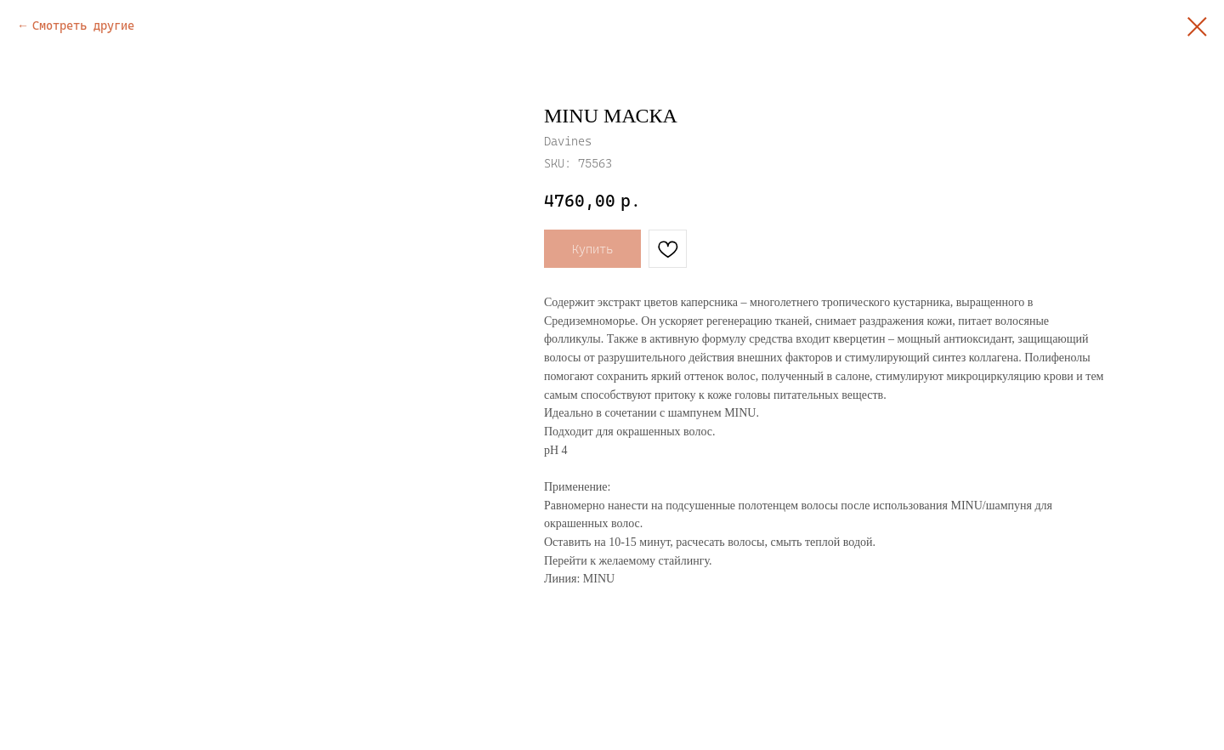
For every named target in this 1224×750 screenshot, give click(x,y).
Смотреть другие (83, 25)
